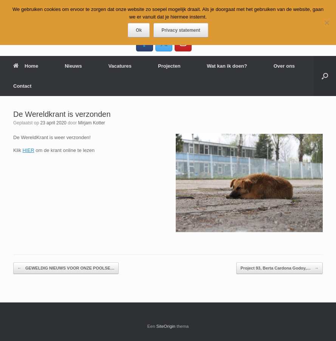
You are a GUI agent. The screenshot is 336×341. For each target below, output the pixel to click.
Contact (22, 86)
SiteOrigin (166, 326)
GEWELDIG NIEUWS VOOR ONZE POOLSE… (66, 268)
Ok (139, 30)
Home (25, 66)
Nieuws (73, 66)
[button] (325, 76)
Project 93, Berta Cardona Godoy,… (279, 268)
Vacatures (120, 66)
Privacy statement (180, 30)
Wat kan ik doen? (227, 66)
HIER (28, 150)
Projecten (169, 66)
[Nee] (326, 22)
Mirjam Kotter (91, 123)
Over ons (284, 66)
